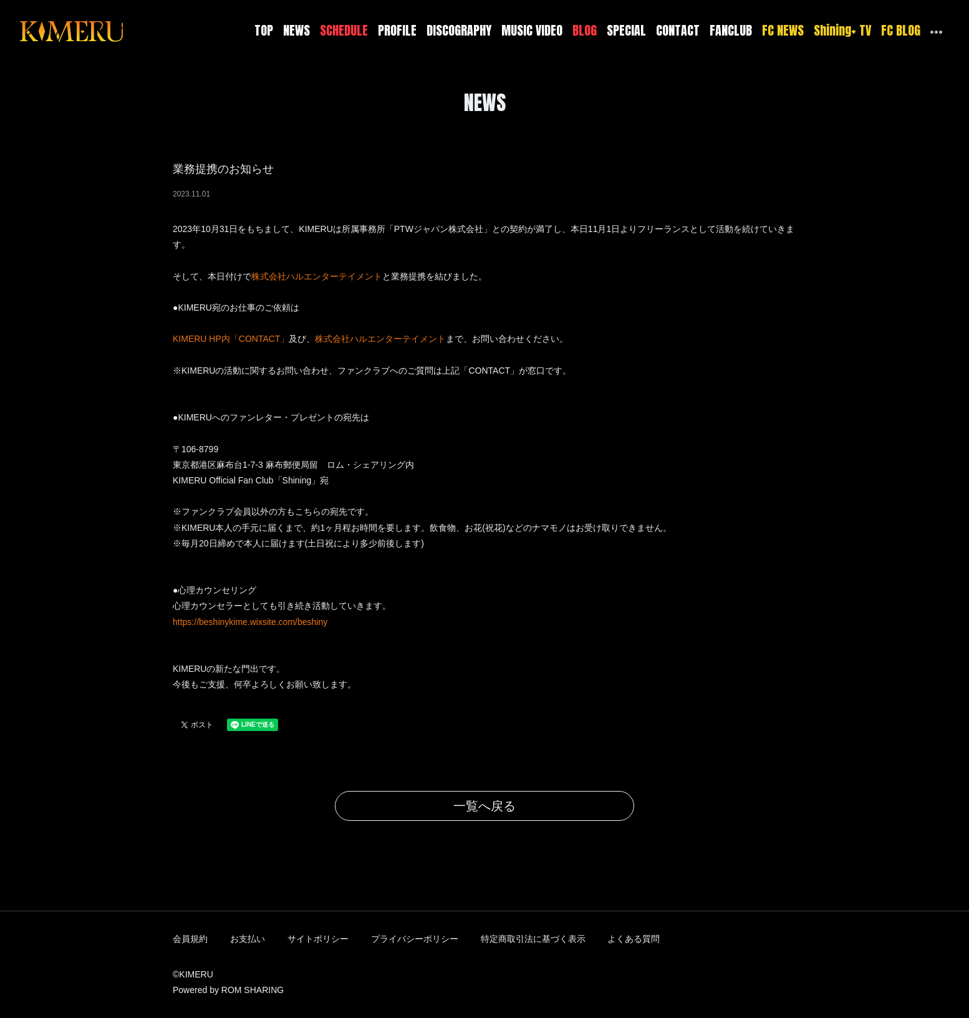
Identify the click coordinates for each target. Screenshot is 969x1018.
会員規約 (190, 939)
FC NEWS (783, 30)
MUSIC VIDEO (531, 30)
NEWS (296, 30)
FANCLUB (731, 30)
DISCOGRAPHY (459, 30)
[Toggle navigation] (131, 30)
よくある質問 (633, 939)
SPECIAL (626, 30)
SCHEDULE (344, 30)
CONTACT (678, 30)
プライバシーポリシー (414, 939)
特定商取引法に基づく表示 (533, 939)
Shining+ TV (842, 30)
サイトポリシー (318, 939)
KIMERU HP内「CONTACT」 (231, 339)
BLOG (584, 30)
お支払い (247, 939)
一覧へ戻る (484, 806)
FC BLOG (900, 30)
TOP (263, 30)
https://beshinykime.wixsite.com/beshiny (250, 622)
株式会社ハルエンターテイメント (316, 276)
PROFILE (397, 30)
